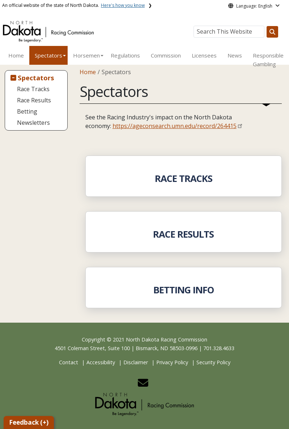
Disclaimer (135, 362)
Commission (166, 55)
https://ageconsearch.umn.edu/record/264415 (174, 126)
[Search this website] (272, 32)
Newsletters (33, 123)
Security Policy (213, 362)
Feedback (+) (28, 422)
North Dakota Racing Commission (166, 339)
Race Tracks (33, 89)
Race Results (34, 100)
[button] (143, 384)
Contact (68, 362)
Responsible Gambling (268, 60)
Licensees (204, 55)
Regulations (125, 55)
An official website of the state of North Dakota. (73, 5)
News (235, 55)
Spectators (48, 55)
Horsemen (86, 55)
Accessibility (100, 362)
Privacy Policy (172, 362)
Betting (27, 111)
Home (16, 55)
